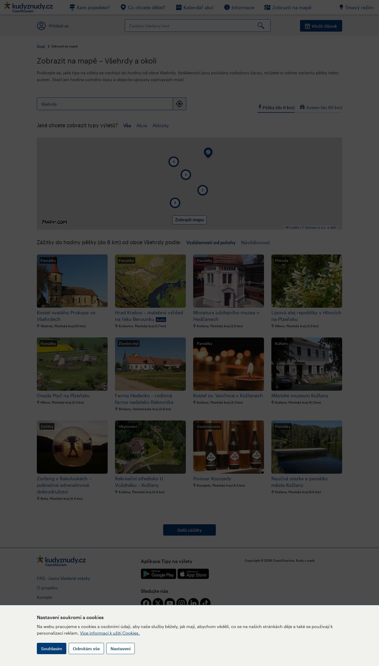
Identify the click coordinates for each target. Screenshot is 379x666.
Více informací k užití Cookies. (110, 632)
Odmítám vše (86, 648)
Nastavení (121, 648)
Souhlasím (51, 648)
